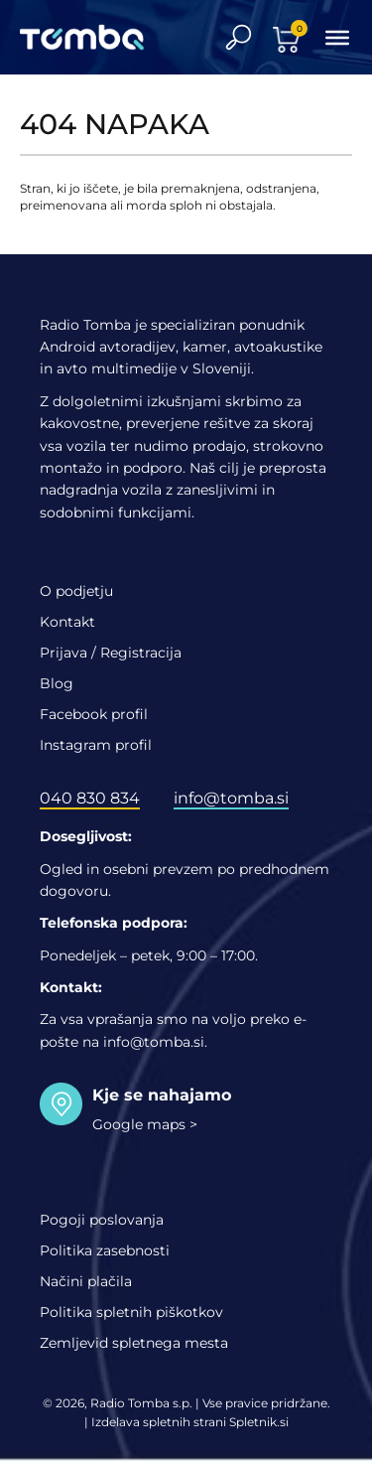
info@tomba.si (231, 798)
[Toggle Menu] (337, 37)
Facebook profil (94, 714)
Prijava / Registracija (111, 652)
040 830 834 (90, 798)
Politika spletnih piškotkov (131, 1312)
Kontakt (67, 622)
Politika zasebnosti (105, 1250)
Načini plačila (86, 1281)
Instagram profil (96, 745)
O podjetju (76, 591)
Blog (56, 683)
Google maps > (144, 1124)
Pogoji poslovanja (102, 1220)
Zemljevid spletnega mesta (134, 1343)
